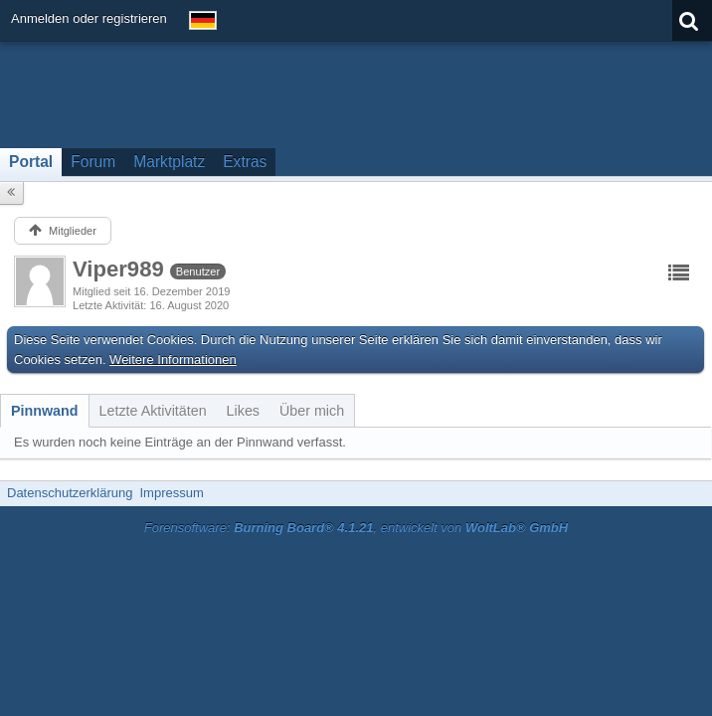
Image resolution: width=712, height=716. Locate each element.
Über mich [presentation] (311, 411)
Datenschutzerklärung (69, 492)
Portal (31, 161)
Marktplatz (169, 161)
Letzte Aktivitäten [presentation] (153, 411)
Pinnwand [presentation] (45, 411)
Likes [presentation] (243, 411)
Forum (93, 161)
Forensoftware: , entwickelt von (356, 527)
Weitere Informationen (173, 359)
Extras (245, 161)
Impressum (171, 492)
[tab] (44, 411)
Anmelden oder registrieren (89, 18)
